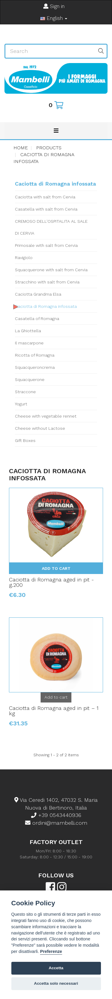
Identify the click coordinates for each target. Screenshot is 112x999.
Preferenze (51, 951)
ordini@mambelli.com (56, 823)
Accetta (56, 968)
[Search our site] (50, 51)
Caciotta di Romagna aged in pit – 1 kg (54, 710)
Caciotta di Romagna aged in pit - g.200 (51, 582)
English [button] (53, 18)
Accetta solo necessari (56, 983)
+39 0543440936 (56, 815)
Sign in (54, 6)
